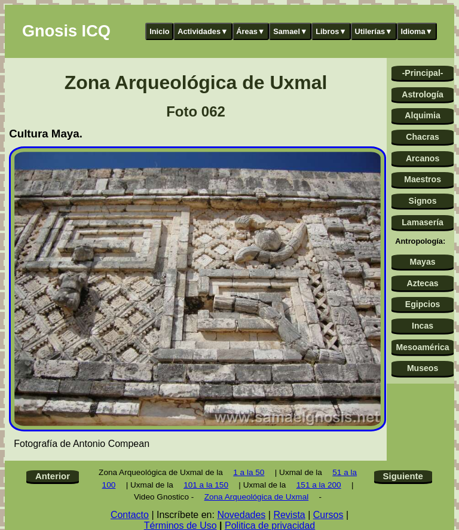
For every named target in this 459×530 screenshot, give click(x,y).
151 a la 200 (318, 484)
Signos (423, 201)
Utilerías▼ (374, 31)
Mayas (423, 261)
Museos (422, 368)
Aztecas (422, 283)
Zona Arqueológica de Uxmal (256, 496)
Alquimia (422, 115)
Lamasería (422, 222)
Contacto (130, 515)
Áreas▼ (250, 31)
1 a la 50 (248, 472)
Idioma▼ (416, 31)
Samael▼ (290, 31)
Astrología (422, 94)
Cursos (328, 515)
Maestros (422, 179)
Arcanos (422, 158)
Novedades (241, 515)
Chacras (422, 137)
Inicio (159, 31)
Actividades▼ (203, 31)
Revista (289, 515)
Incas (422, 325)
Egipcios (422, 304)
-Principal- (422, 73)
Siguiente (403, 476)
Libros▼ (331, 31)
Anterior (52, 476)
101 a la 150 (205, 484)
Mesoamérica (422, 347)
